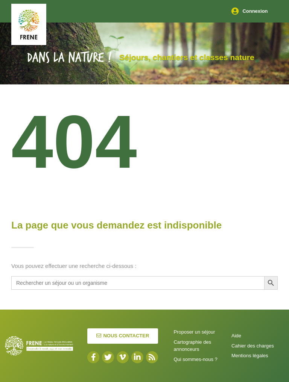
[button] (122, 336)
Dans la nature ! (69, 58)
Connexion (255, 11)
